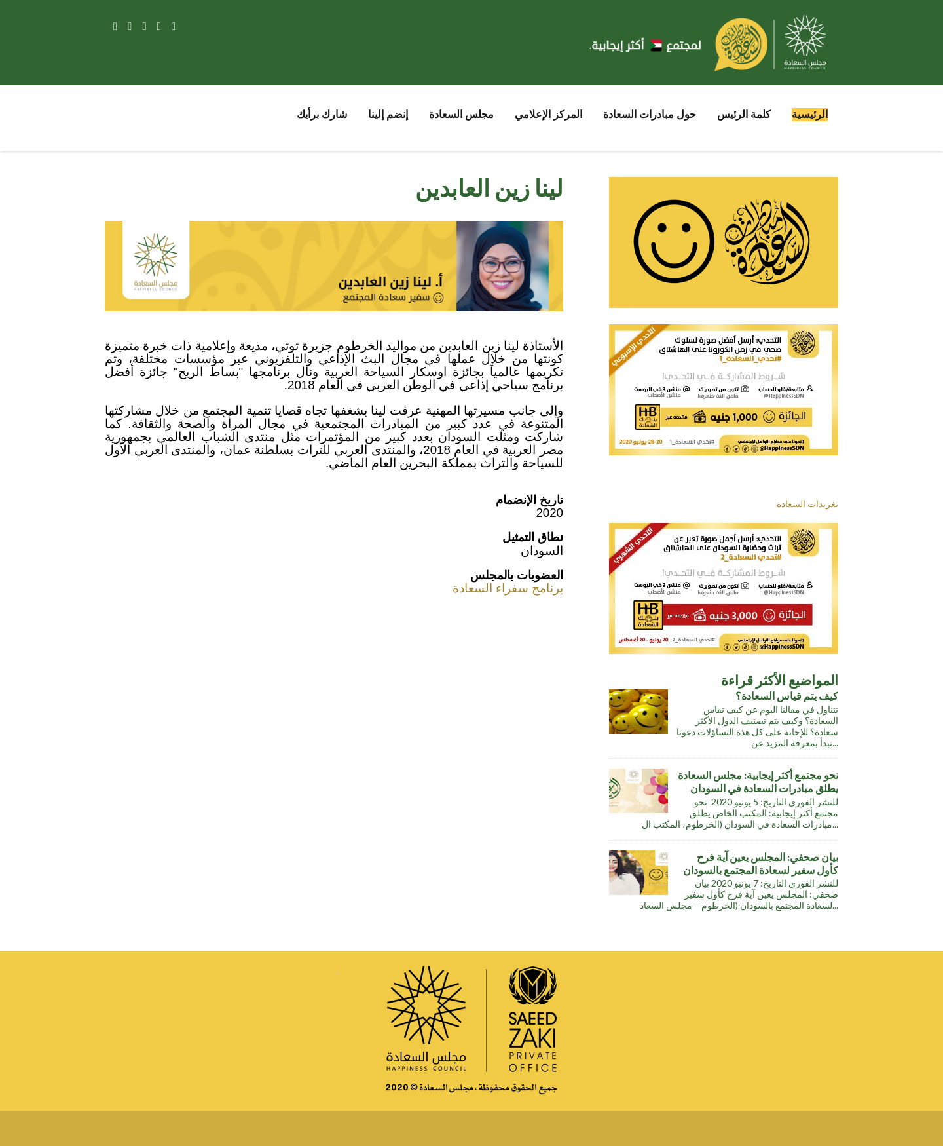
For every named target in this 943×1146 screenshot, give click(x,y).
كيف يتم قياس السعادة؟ (786, 695)
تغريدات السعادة (807, 503)
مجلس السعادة (461, 114)
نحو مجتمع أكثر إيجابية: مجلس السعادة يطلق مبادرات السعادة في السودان (758, 782)
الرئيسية (810, 114)
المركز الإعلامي (548, 114)
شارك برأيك (322, 114)
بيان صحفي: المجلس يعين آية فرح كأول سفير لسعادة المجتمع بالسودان (760, 863)
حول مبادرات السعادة (649, 114)
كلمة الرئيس (744, 114)
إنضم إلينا (388, 114)
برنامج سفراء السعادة (508, 588)
